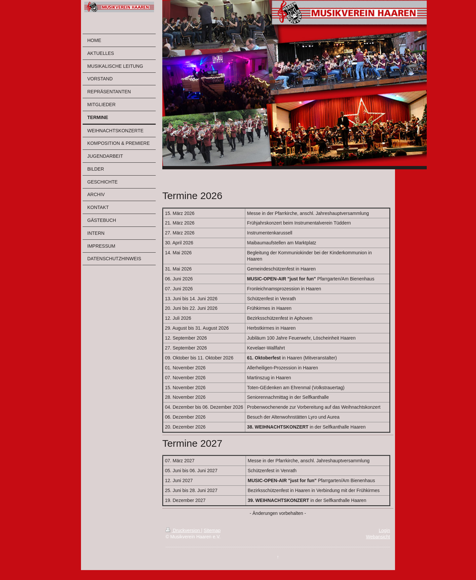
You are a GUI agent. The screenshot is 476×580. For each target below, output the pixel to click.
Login (384, 530)
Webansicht (378, 536)
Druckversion (183, 530)
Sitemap (212, 530)
